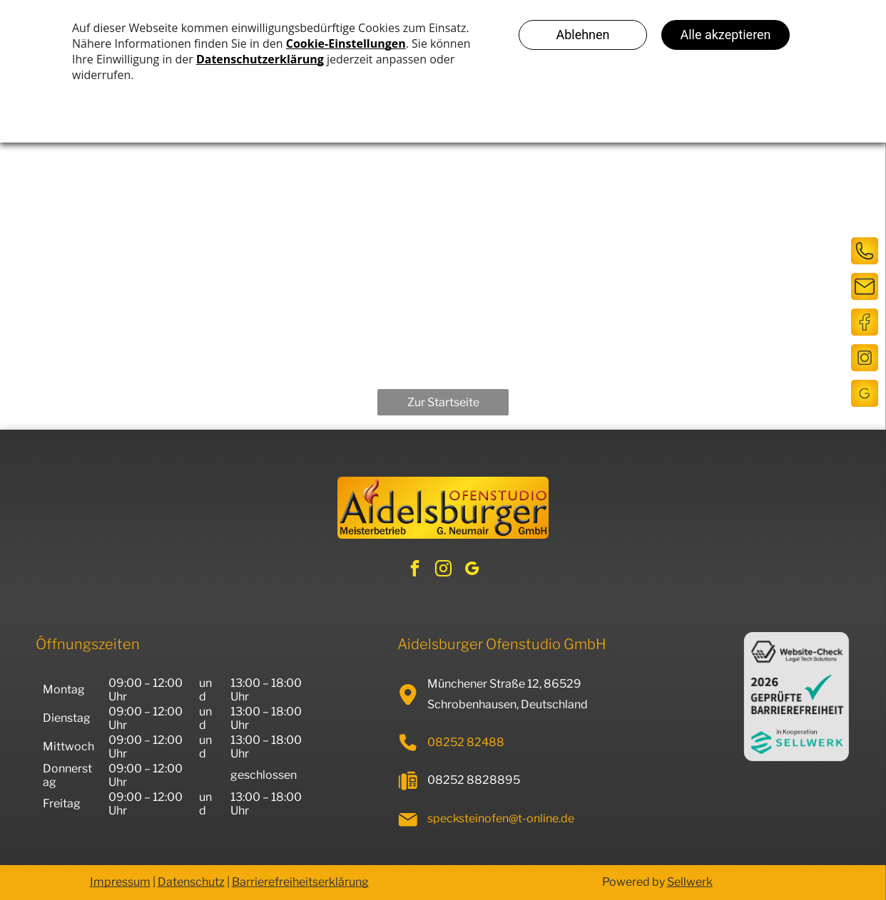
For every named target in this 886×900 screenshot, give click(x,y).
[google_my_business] (471, 570)
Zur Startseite (443, 402)
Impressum (120, 882)
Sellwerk (690, 882)
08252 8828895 (473, 780)
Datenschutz (191, 882)
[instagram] (443, 570)
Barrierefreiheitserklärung (300, 882)
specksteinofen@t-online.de (500, 818)
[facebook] (414, 570)
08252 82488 (465, 742)
